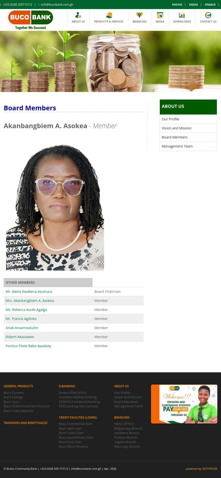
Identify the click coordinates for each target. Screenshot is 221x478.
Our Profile (170, 119)
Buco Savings (13, 397)
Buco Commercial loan (75, 423)
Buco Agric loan (70, 428)
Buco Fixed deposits (18, 411)
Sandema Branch (127, 433)
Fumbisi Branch (125, 437)
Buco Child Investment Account (27, 406)
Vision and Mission (176, 128)
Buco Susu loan (70, 442)
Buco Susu (11, 401)
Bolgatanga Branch (128, 428)
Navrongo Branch (127, 446)
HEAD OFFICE (124, 423)
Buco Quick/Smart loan (76, 437)
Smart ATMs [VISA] (72, 392)
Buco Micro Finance (73, 446)
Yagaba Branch (125, 442)
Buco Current (13, 392)
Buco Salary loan (71, 433)
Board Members (174, 137)
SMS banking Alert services (78, 406)
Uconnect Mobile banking (78, 397)
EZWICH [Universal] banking (79, 401)
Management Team (177, 146)
